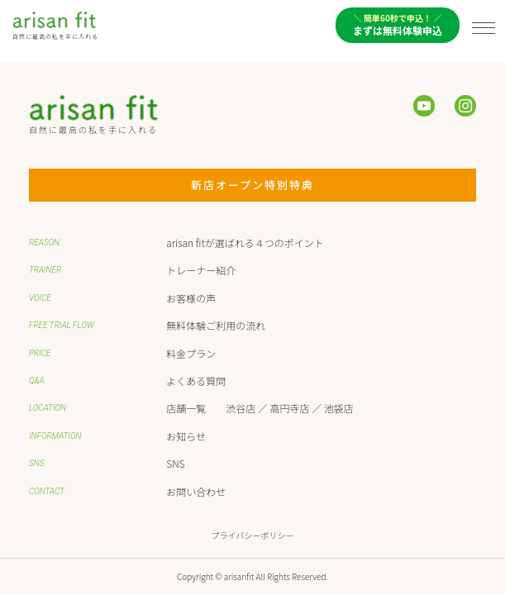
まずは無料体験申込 (398, 24)
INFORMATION (55, 435)
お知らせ (186, 436)
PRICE (40, 353)
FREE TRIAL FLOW (61, 325)
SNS (36, 463)
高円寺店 (290, 408)
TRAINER (45, 269)
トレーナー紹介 (201, 270)
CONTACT (46, 491)
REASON (44, 242)
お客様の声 (191, 298)
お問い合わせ (196, 491)
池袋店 (339, 408)
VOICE (40, 297)
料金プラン (191, 353)
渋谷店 (240, 408)
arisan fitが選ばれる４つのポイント (245, 243)
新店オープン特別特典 (280, 185)
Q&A (37, 380)
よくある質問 (196, 381)
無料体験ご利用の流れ (215, 325)
